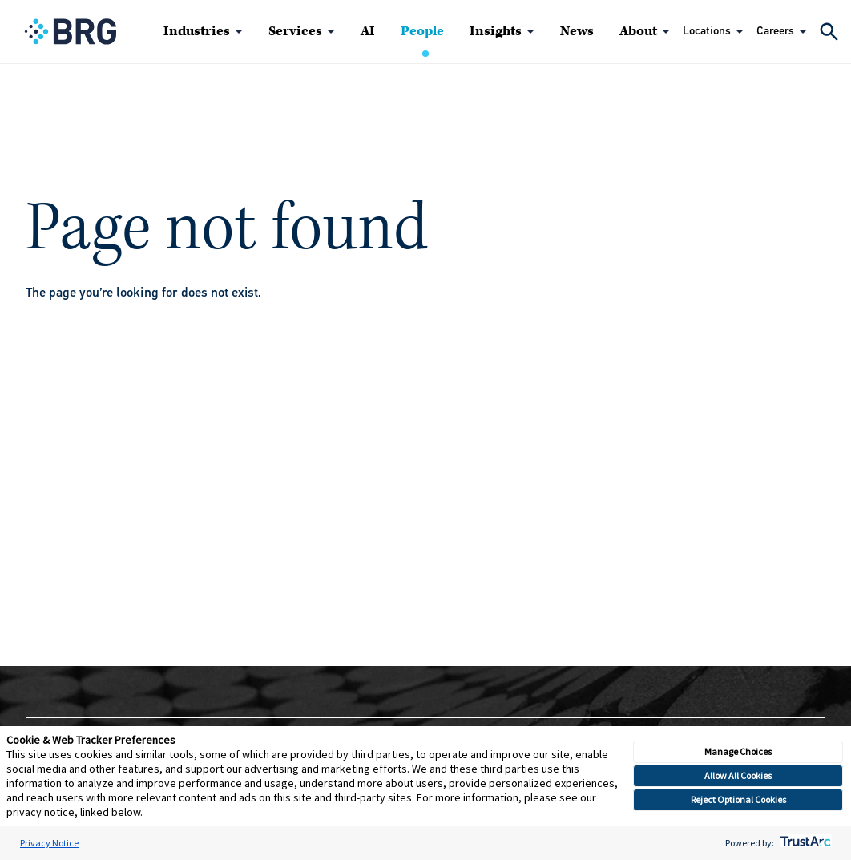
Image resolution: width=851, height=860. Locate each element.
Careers (775, 30)
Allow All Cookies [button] (738, 775)
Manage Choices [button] (738, 751)
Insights (496, 31)
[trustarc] (804, 842)
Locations (707, 30)
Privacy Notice (49, 843)
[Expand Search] (829, 31)
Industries (196, 31)
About (638, 31)
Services (295, 31)
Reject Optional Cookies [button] (738, 799)
